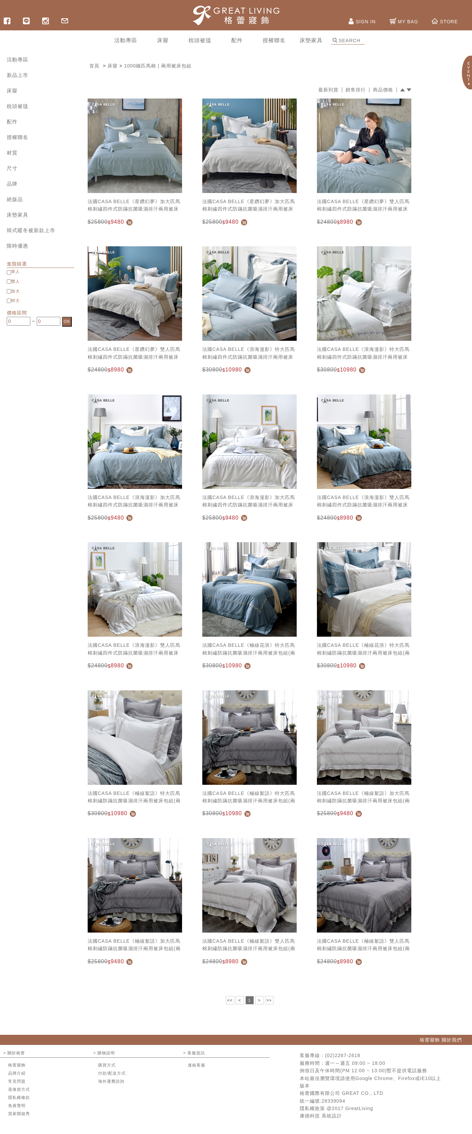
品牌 (12, 184)
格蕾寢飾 (17, 1065)
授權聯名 (17, 137)
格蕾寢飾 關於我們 (441, 1040)
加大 (15, 291)
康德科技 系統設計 (321, 1115)
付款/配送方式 (112, 1073)
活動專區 (17, 59)
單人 (15, 271)
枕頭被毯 (17, 106)
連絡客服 (196, 1065)
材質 (12, 153)
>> (269, 1000)
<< (230, 1000)
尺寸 (12, 168)
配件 (12, 122)
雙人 (15, 281)
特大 (15, 300)
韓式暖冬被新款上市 (31, 230)
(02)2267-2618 (342, 1055)
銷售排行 (356, 89)
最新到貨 (328, 89)
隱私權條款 (19, 1097)
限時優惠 (17, 246)
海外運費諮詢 (111, 1081)
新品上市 (17, 75)
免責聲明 (17, 1105)
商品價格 (383, 89)
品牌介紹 (17, 1073)
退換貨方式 (19, 1089)
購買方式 (107, 1065)
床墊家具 (17, 215)
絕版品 (15, 199)
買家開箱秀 (19, 1113)
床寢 (12, 90)
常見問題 (17, 1081)
